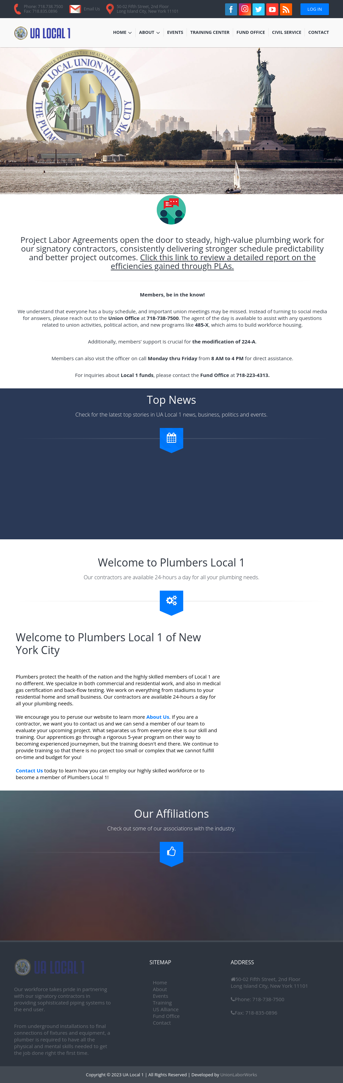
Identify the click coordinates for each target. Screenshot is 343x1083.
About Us (157, 716)
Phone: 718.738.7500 (43, 6)
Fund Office (250, 33)
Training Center (209, 33)
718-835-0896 (260, 1012)
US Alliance (166, 1009)
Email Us (92, 9)
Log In (314, 9)
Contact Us (29, 770)
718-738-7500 (267, 999)
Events (177, 33)
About (149, 33)
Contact (318, 33)
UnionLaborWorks (238, 1075)
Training (162, 1002)
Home (122, 33)
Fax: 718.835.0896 (40, 11)
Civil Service (287, 33)
